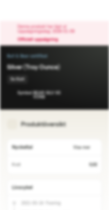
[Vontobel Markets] (23, 10)
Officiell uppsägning (40, 39)
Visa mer (85, 147)
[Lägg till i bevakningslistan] (84, 93)
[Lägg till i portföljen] (96, 93)
